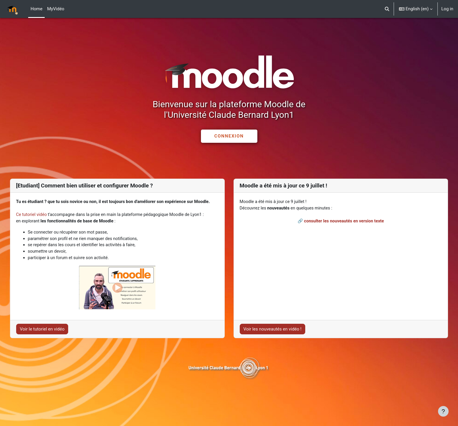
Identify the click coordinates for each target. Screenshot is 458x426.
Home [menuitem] (36, 8)
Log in (447, 8)
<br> (335, 247)
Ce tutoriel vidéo (43, 221)
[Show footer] (443, 411)
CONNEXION (229, 136)
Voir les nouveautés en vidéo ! (273, 344)
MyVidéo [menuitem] (55, 8)
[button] (387, 9)
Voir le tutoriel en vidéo (53, 344)
